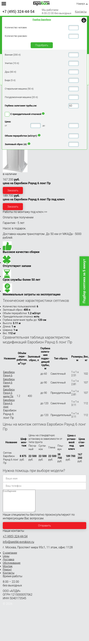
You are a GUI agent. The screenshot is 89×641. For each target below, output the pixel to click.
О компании (10, 557)
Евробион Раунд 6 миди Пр (9, 393)
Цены (6, 560)
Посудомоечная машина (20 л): (21, 97)
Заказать (12, 190)
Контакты (81, 11)
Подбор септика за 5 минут (84, 281)
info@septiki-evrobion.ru (18, 546)
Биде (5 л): (10, 80)
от (6, 125)
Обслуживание (11, 567)
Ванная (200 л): (13, 54)
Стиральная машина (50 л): (19, 88)
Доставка (8, 563)
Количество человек (16, 27)
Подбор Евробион (41, 19)
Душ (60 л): (10, 71)
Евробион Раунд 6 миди (9, 382)
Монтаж (8, 570)
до (43, 125)
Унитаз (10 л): (12, 63)
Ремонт (7, 573)
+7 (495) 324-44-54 (18, 11)
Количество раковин (16, 36)
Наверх (80, 3)
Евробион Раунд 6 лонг (9, 403)
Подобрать (41, 45)
